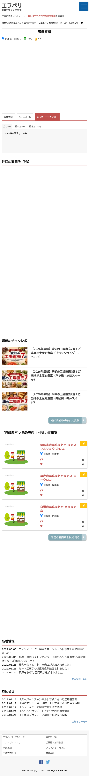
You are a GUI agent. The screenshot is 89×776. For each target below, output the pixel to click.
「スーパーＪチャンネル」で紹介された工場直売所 (48, 699)
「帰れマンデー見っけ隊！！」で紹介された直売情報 (49, 703)
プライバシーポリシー (56, 748)
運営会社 (50, 753)
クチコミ (25, 117)
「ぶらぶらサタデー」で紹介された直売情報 (44, 711)
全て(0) (7, 126)
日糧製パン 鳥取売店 (48, 22)
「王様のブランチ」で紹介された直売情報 (43, 715)
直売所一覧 (51, 737)
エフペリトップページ (14, 737)
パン (29, 39)
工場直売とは (9, 753)
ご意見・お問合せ (54, 742)
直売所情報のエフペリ (11, 22)
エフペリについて (11, 742)
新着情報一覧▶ (79, 679)
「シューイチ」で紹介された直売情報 (40, 707)
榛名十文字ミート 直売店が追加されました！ (45, 665)
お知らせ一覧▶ (79, 721)
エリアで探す (30, 22)
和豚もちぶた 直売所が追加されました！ (42, 673)
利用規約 (7, 748)
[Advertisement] (44, 78)
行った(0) (20, 126)
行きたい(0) (35, 126)
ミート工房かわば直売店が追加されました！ (44, 669)
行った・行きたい (47, 117)
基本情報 (8, 117)
